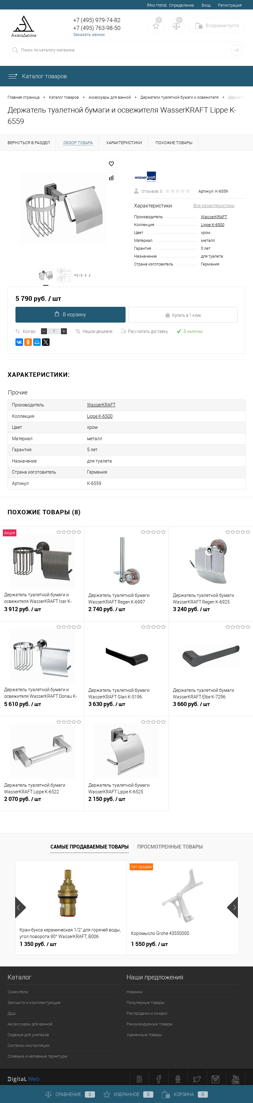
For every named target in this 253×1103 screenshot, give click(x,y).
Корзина (185, 1094)
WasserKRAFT (214, 217)
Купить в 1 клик (183, 315)
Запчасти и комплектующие (34, 999)
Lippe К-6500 (212, 225)
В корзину (70, 315)
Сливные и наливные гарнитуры (38, 1053)
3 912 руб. (42, 610)
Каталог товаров (37, 76)
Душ (11, 1010)
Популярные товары (145, 999)
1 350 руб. (38, 940)
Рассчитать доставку (144, 332)
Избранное (128, 1094)
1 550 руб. (149, 940)
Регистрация (230, 5)
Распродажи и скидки (146, 1010)
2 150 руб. (126, 799)
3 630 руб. (126, 704)
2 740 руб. (126, 610)
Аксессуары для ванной (30, 1020)
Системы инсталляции (29, 1042)
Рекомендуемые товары (149, 1020)
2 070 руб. (42, 799)
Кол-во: (29, 332)
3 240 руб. (211, 610)
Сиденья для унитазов (28, 1031)
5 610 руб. (42, 704)
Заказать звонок (89, 34)
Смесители (18, 988)
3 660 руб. (211, 704)
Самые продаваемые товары (89, 843)
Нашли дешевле (94, 332)
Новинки (134, 988)
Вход (206, 5)
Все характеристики (213, 205)
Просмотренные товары (170, 843)
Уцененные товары (144, 1031)
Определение (181, 5)
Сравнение (70, 1094)
